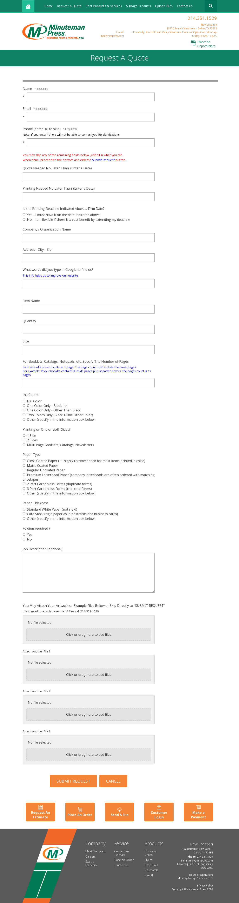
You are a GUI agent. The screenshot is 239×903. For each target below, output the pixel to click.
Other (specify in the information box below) (59, 419)
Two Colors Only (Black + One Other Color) (58, 415)
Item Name (31, 300)
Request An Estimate (40, 814)
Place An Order (79, 814)
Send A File (119, 814)
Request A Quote (69, 6)
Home (48, 6)
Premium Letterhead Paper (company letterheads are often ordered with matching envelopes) (89, 477)
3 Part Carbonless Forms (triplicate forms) (57, 488)
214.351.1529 (202, 18)
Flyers (148, 859)
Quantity (29, 321)
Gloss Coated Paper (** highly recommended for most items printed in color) (84, 461)
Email (27, 108)
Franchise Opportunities (206, 44)
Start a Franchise (91, 862)
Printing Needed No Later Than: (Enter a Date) (59, 188)
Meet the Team (95, 851)
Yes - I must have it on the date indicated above (61, 215)
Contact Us (185, 6)
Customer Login (159, 814)
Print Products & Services (104, 6)
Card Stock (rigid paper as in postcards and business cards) (70, 514)
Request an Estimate (121, 852)
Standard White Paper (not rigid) (50, 509)
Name (28, 88)
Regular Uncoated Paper (44, 470)
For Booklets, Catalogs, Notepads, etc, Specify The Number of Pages (76, 361)
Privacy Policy (205, 885)
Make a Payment (199, 814)
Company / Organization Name (47, 229)
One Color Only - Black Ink (45, 405)
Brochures (151, 864)
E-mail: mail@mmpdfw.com (112, 34)
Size (26, 341)
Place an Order (124, 859)
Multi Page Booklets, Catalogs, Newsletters (58, 445)
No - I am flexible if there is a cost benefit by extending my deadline (76, 219)
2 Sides (30, 440)
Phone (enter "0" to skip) (42, 129)
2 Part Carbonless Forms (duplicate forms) (57, 484)
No (27, 539)
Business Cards (151, 852)
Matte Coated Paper (40, 465)
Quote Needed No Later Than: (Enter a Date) (57, 168)
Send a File (121, 864)
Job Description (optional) (42, 549)
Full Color (32, 401)
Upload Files (164, 6)
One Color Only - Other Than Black (52, 410)
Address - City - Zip (37, 249)
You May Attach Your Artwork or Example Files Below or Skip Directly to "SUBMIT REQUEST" (94, 605)
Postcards (151, 869)
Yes (27, 534)
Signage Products (138, 6)
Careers (90, 856)
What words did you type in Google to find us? (58, 269)
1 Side (29, 435)
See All (149, 875)
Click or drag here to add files (88, 634)
